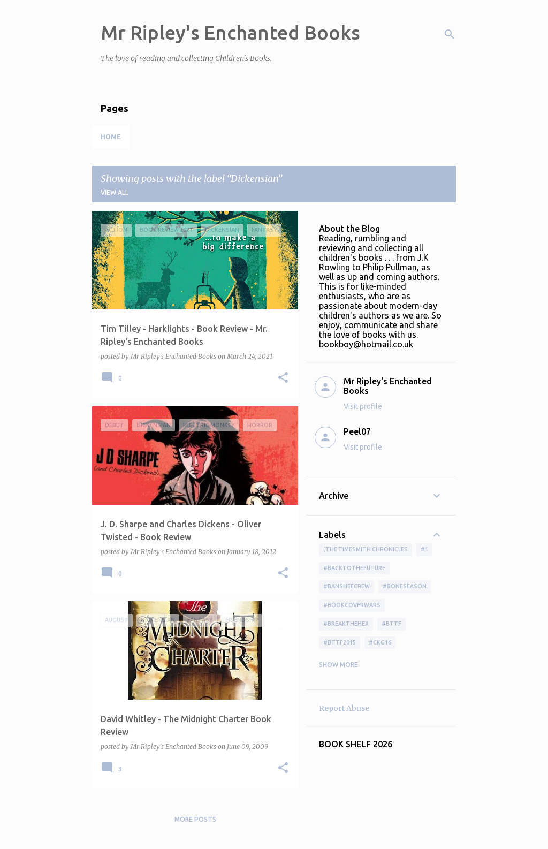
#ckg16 (380, 642)
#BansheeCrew (346, 586)
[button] (283, 378)
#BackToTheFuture (354, 568)
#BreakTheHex (346, 623)
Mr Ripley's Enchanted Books (230, 32)
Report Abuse (344, 708)
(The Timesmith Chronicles (365, 549)
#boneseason (405, 586)
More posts (195, 819)
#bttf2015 (339, 642)
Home (111, 136)
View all (114, 192)
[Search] (449, 34)
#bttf (391, 623)
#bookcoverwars (351, 605)
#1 (424, 549)
